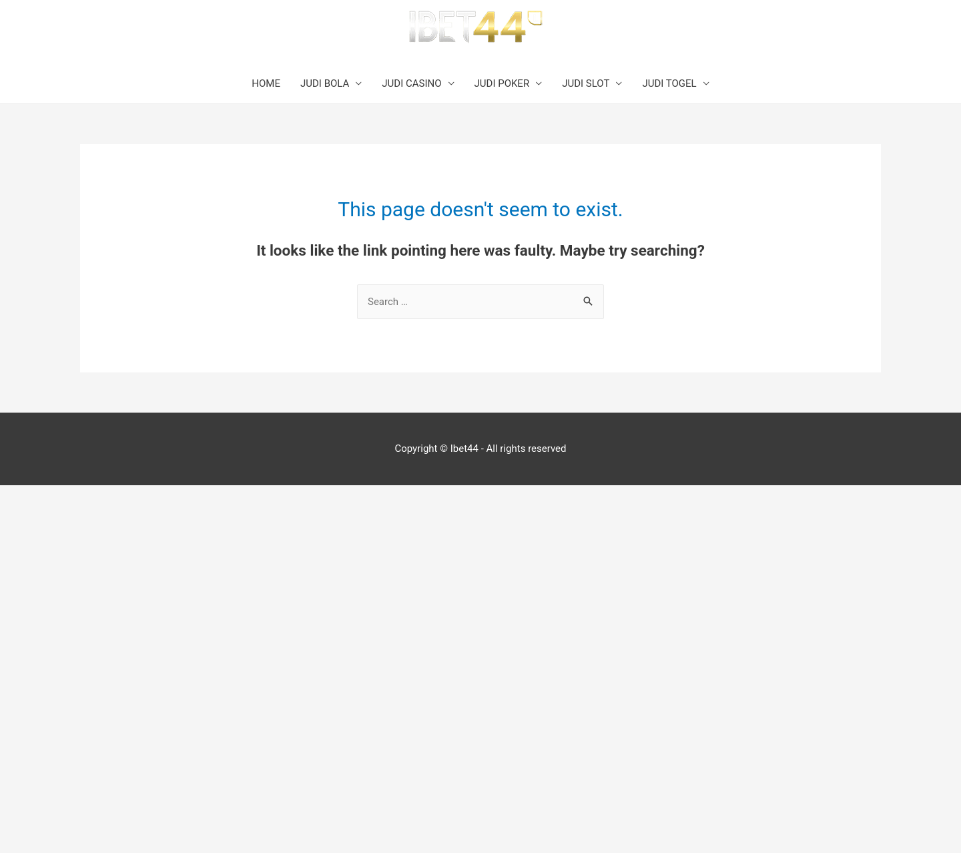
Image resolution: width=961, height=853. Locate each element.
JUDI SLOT (585, 83)
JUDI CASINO (411, 83)
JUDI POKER (502, 83)
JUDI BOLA (324, 83)
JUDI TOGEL (669, 83)
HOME (266, 83)
